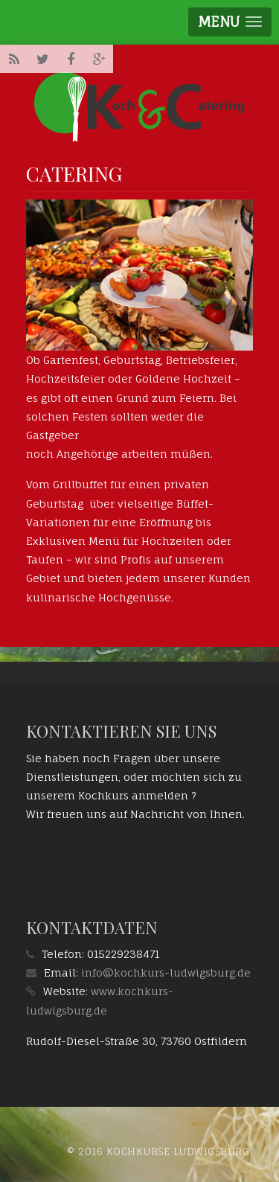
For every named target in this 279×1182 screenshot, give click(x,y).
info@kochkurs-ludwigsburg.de (166, 972)
